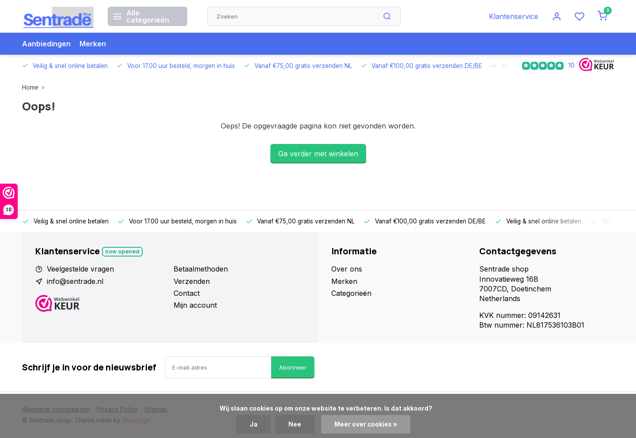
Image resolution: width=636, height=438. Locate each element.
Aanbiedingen (46, 43)
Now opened (122, 251)
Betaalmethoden (201, 268)
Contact (187, 293)
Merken (93, 43)
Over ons (346, 268)
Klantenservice (513, 16)
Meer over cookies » (365, 424)
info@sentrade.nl (75, 281)
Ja (253, 424)
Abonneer (293, 367)
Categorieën (351, 293)
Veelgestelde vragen (80, 268)
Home (35, 87)
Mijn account (195, 305)
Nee (294, 424)
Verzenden (192, 281)
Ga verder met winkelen (318, 153)
